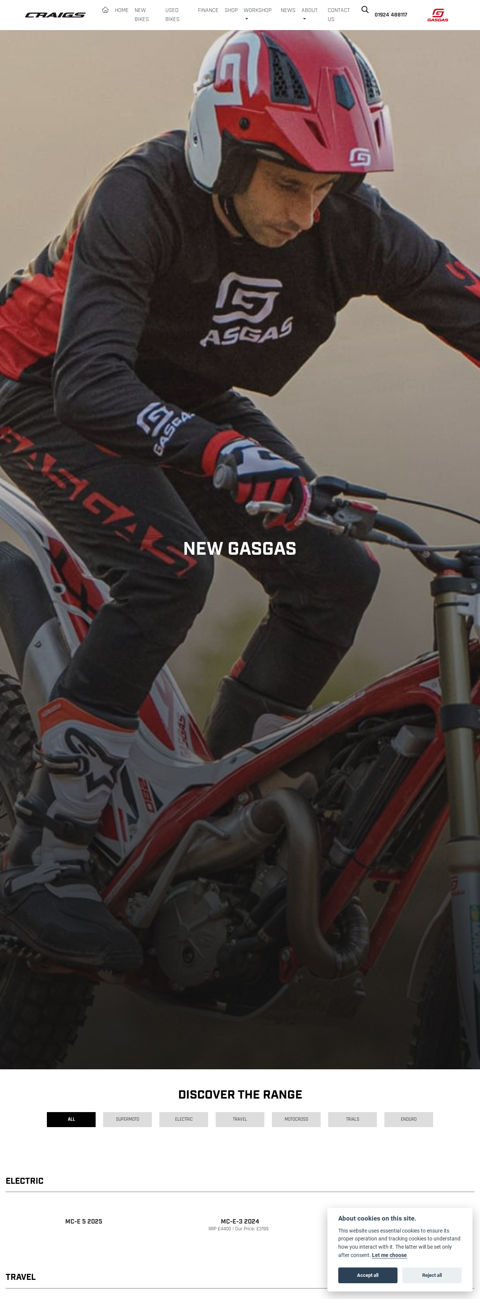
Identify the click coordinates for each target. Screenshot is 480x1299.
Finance (208, 11)
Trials (352, 1119)
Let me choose (389, 1255)
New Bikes (142, 15)
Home (122, 11)
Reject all (432, 1275)
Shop (231, 11)
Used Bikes (172, 15)
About (310, 11)
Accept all (367, 1275)
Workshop (258, 11)
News (288, 11)
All (71, 1119)
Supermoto (127, 1119)
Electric (184, 1119)
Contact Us (339, 15)
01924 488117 (391, 15)
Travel (240, 1119)
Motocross (296, 1119)
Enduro (409, 1119)
